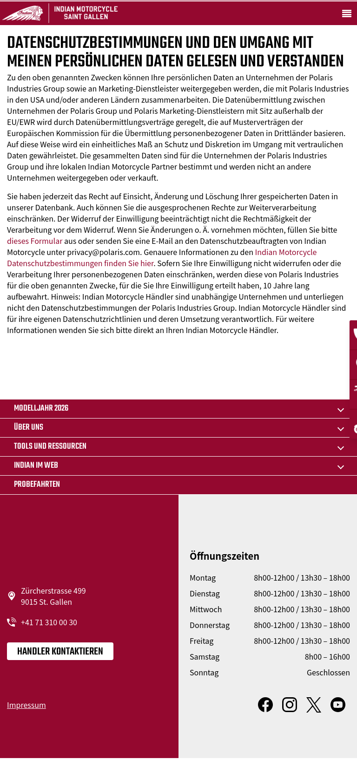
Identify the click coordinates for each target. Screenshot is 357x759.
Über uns (28, 427)
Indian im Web (36, 465)
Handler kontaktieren (60, 652)
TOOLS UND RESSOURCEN (50, 446)
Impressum (26, 704)
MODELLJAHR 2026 (41, 408)
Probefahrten (37, 484)
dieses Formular (34, 240)
